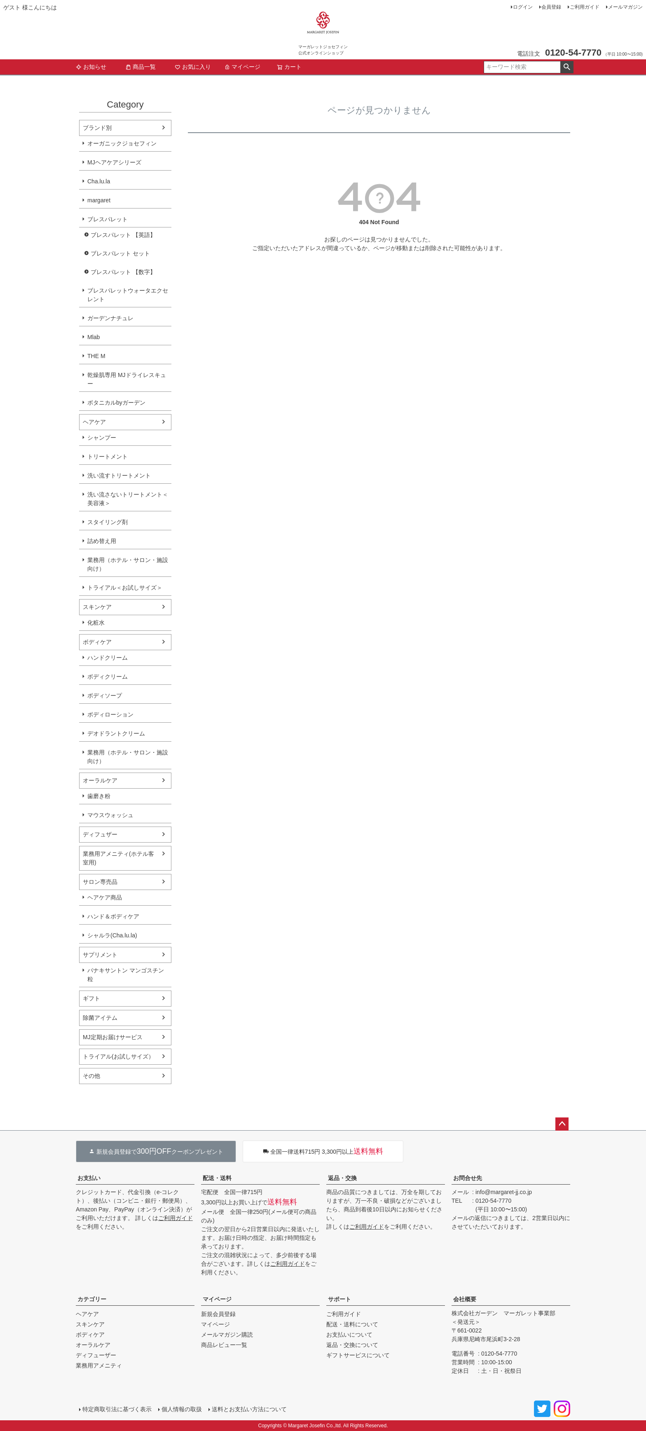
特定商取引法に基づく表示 (117, 1409)
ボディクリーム (107, 676)
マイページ (242, 66)
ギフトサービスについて (358, 1355)
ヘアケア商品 (104, 897)
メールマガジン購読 (227, 1334)
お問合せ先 (467, 1178)
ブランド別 (97, 127)
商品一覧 (140, 66)
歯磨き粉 (98, 796)
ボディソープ (104, 695)
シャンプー (101, 437)
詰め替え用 (101, 541)
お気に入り (193, 66)
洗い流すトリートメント (119, 475)
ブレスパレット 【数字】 (123, 272)
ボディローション (110, 714)
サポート (339, 1299)
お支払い (89, 1178)
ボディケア (97, 642)
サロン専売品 (100, 881)
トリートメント (107, 456)
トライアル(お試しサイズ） (118, 1056)
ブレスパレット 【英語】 (123, 235)
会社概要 (464, 1299)
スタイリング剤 (107, 522)
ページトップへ (562, 1124)
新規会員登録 (218, 1314)
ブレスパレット (107, 219)
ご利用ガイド (584, 7)
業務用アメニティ (99, 1365)
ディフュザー (100, 834)
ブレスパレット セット (120, 253)
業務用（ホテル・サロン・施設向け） (127, 564)
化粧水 (96, 622)
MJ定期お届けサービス (113, 1037)
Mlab (93, 337)
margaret (98, 200)
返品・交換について (352, 1345)
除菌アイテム (100, 1017)
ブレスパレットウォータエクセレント (127, 294)
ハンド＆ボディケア (113, 916)
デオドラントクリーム (116, 733)
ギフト (91, 998)
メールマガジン (625, 7)
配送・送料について (352, 1324)
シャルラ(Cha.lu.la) (112, 935)
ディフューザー (96, 1355)
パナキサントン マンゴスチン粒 (125, 974)
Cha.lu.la (98, 181)
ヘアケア (94, 422)
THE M (96, 356)
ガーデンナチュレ (110, 318)
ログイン (523, 7)
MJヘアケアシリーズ (114, 162)
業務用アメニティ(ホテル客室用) (118, 858)
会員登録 (551, 7)
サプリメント (100, 954)
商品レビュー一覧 (224, 1345)
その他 (91, 1076)
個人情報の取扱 (182, 1409)
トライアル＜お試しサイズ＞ (124, 587)
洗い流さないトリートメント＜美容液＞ (127, 498)
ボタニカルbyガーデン (116, 402)
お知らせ (91, 66)
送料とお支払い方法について (249, 1409)
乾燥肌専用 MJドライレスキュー (126, 379)
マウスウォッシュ (110, 815)
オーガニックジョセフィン (122, 143)
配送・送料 (217, 1178)
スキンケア (97, 607)
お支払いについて (349, 1334)
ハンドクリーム (107, 657)
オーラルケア (100, 780)
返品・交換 (342, 1178)
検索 (566, 67)
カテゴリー (91, 1299)
